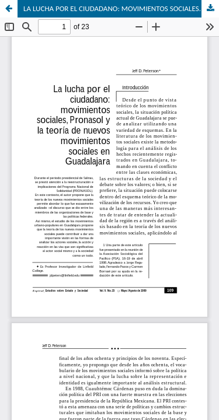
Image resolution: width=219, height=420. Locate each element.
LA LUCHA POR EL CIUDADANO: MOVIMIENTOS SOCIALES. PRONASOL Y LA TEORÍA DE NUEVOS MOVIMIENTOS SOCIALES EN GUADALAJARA (121, 8)
